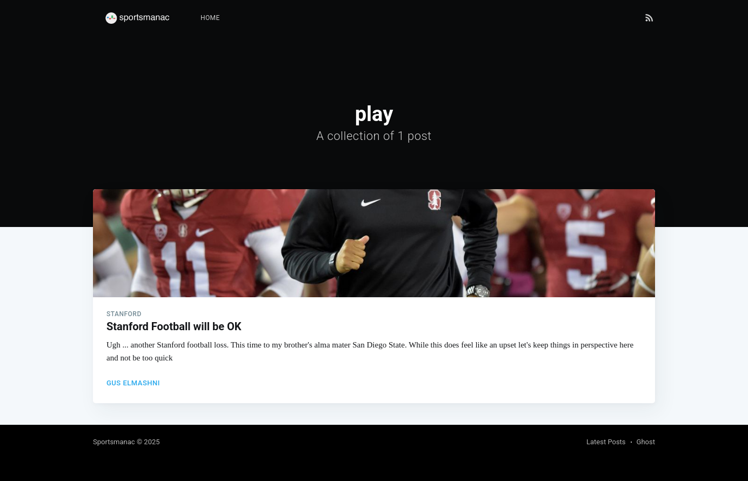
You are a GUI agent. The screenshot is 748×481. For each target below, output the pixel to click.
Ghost (646, 442)
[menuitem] (210, 18)
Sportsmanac (114, 442)
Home (210, 18)
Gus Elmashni (133, 383)
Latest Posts (606, 442)
